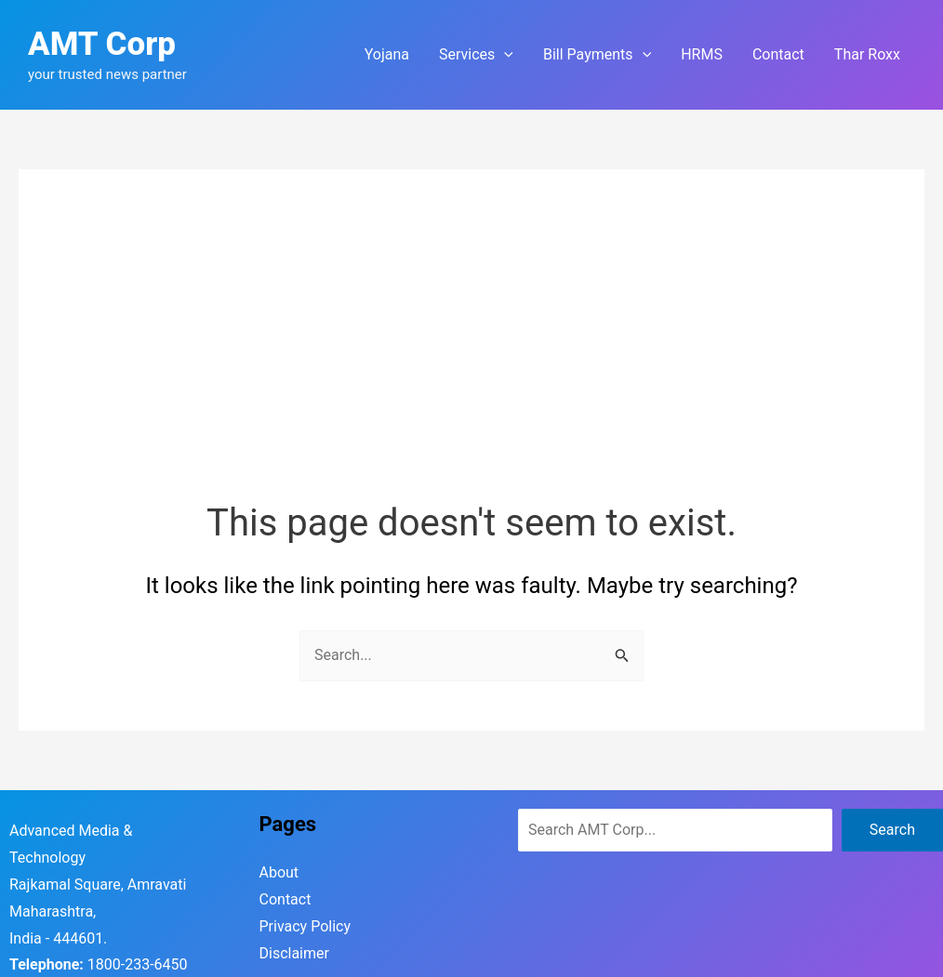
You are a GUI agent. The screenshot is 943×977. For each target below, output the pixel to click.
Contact (285, 899)
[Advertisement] (471, 358)
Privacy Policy (305, 926)
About (279, 872)
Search (892, 829)
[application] (504, 55)
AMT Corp (102, 44)
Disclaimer (294, 953)
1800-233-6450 (137, 964)
